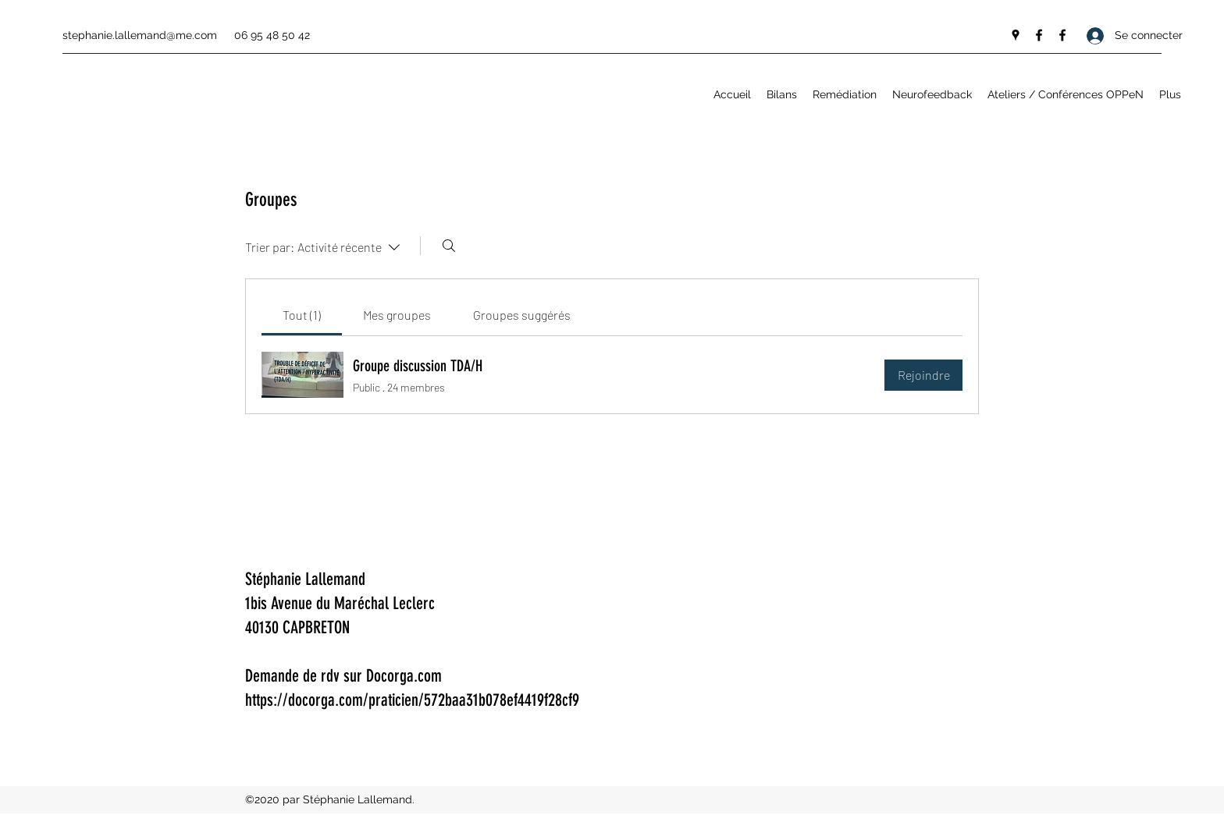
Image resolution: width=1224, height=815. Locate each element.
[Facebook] (1039, 35)
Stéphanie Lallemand (305, 579)
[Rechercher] (448, 245)
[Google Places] (1015, 35)
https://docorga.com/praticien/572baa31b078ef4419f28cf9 (412, 699)
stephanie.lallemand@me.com (139, 35)
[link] (302, 314)
